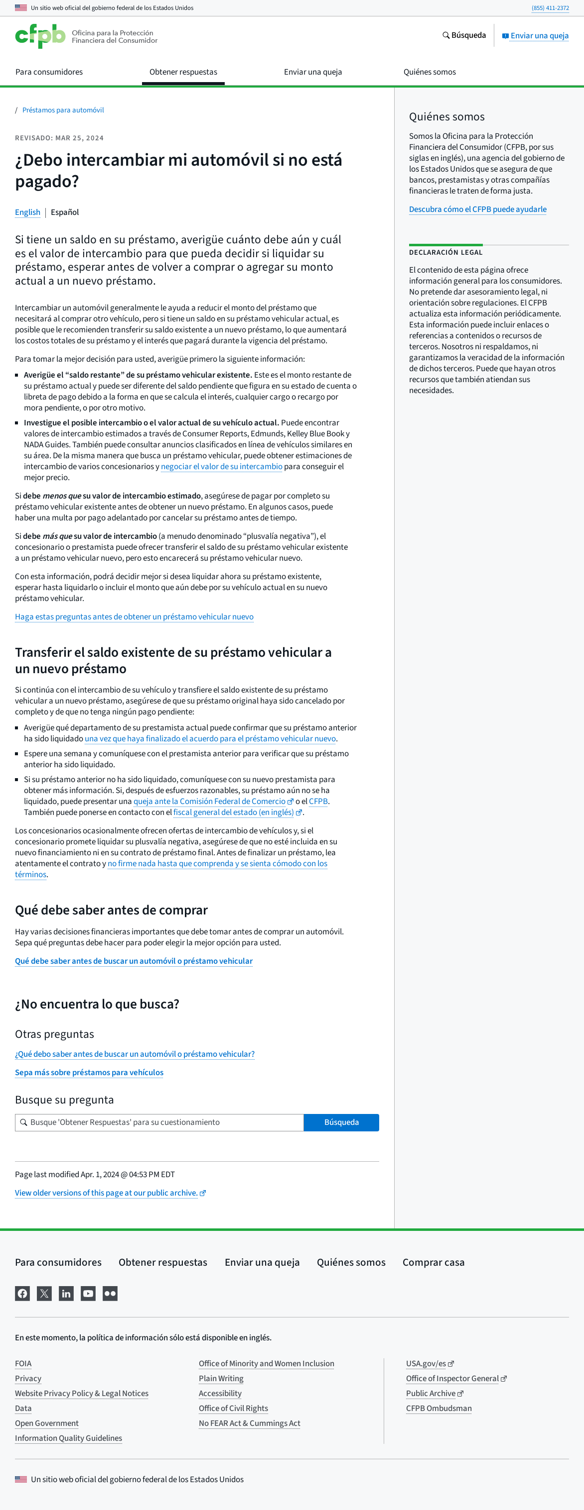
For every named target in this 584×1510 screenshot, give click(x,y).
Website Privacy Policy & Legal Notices (81, 1394)
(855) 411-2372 (550, 7)
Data (23, 1408)
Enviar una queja (535, 36)
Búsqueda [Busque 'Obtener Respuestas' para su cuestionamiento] (341, 1122)
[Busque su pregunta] (159, 1122)
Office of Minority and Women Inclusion (266, 1364)
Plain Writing (221, 1379)
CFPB (318, 801)
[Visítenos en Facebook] (22, 1292)
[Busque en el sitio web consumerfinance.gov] (464, 36)
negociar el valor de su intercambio (222, 467)
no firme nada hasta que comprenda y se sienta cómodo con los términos (171, 869)
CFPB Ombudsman (439, 1408)
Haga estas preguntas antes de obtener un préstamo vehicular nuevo (134, 617)
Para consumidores (58, 1262)
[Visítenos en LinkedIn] (66, 1292)
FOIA (23, 1364)
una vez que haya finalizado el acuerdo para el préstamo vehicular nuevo (210, 739)
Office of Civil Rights (233, 1408)
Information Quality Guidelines (68, 1438)
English (27, 212)
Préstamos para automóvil (63, 110)
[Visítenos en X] (44, 1292)
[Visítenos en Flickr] (110, 1292)
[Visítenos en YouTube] (88, 1292)
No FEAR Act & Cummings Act (249, 1423)
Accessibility (220, 1394)
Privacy (28, 1379)
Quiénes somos (351, 1262)
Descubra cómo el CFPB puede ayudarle (478, 209)
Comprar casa (434, 1262)
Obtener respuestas (163, 1262)
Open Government (47, 1423)
